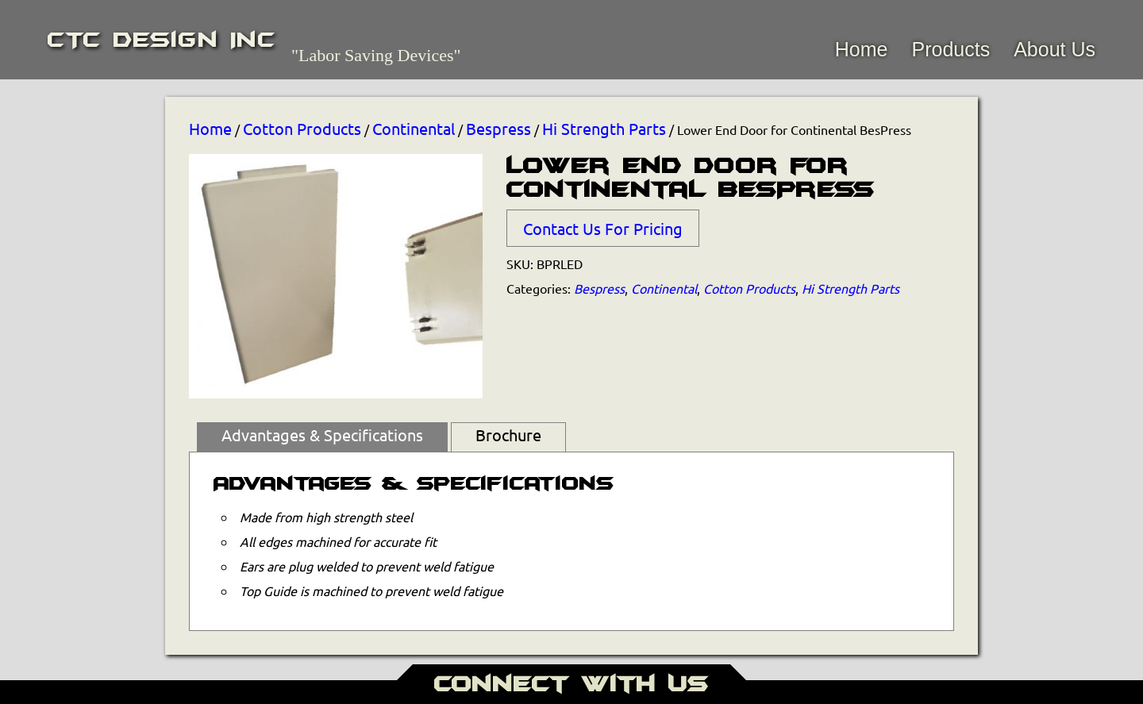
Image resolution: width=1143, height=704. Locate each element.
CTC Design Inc (161, 40)
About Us (1054, 49)
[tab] (322, 437)
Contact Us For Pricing (603, 228)
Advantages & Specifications (322, 434)
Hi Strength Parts (604, 128)
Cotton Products (302, 128)
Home (861, 49)
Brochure (508, 434)
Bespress (498, 128)
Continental (413, 128)
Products (950, 49)
